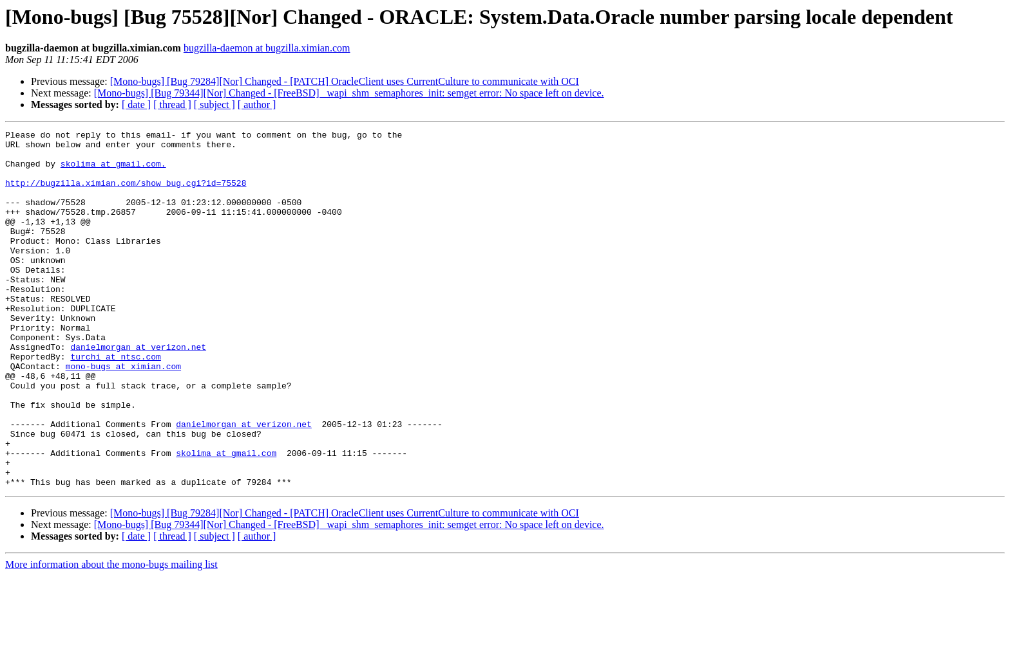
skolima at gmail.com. (113, 171)
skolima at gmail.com (226, 518)
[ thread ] (172, 104)
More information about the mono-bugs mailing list (111, 635)
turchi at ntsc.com (115, 402)
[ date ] (136, 104)
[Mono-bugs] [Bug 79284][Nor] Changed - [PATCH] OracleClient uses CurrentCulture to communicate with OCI (344, 81)
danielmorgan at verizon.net (138, 391)
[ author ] (257, 104)
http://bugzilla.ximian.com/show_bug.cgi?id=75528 (125, 194)
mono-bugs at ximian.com (123, 414)
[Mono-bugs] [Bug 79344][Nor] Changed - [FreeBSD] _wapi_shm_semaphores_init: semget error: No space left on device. (349, 92)
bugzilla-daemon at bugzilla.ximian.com (267, 47)
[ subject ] (214, 104)
